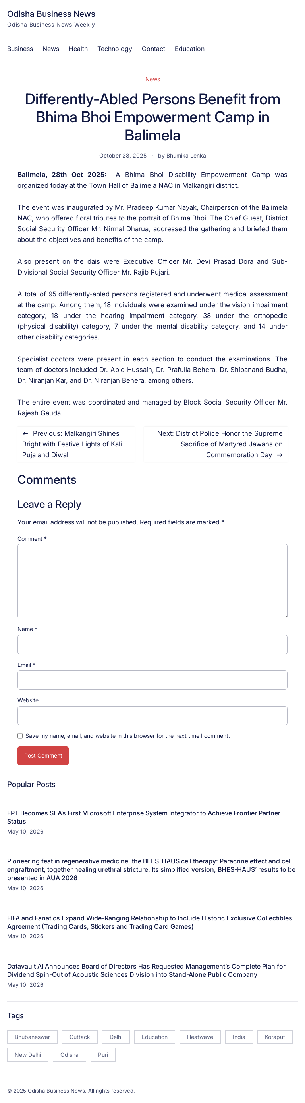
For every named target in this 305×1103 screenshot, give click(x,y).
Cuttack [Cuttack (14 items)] (79, 1036)
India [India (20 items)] (239, 1036)
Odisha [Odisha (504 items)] (69, 1054)
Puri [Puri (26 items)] (103, 1054)
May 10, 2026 (25, 831)
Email (26, 664)
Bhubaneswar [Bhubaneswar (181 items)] (32, 1036)
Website (28, 700)
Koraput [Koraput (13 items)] (275, 1036)
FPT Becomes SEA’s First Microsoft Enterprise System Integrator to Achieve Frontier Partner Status (143, 817)
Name (27, 629)
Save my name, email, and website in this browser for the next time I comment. (127, 735)
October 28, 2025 (123, 155)
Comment (32, 538)
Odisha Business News (51, 14)
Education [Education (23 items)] (155, 1036)
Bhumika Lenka (186, 155)
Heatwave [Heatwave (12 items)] (200, 1036)
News (152, 79)
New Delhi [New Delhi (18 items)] (28, 1054)
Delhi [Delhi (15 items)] (116, 1036)
